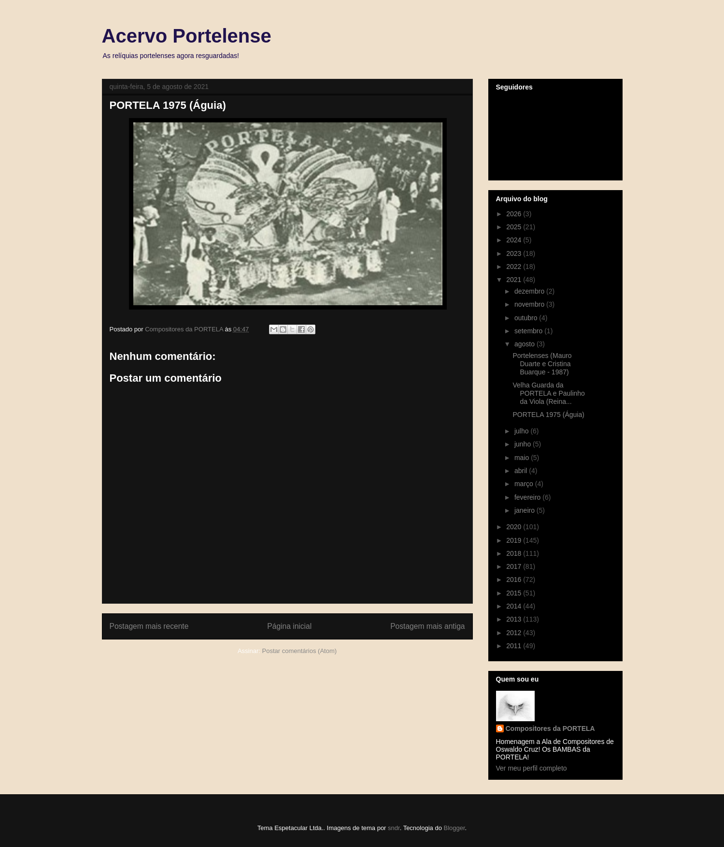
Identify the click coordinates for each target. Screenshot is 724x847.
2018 (514, 553)
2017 (514, 566)
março (524, 484)
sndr (394, 828)
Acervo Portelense (186, 35)
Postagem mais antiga (427, 626)
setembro (529, 331)
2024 (514, 240)
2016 (514, 579)
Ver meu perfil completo (531, 768)
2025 (514, 227)
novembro (530, 304)
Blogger (454, 828)
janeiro (525, 510)
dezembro (530, 291)
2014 (514, 606)
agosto (525, 344)
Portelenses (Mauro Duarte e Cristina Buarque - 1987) (541, 364)
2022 (514, 266)
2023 (514, 253)
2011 (514, 646)
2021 (514, 279)
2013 (514, 619)
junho (523, 444)
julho (522, 431)
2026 (514, 214)
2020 (514, 527)
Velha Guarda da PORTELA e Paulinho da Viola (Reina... (548, 393)
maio (522, 457)
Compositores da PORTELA (550, 728)
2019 (514, 540)
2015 (514, 593)
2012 (514, 633)
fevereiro (528, 497)
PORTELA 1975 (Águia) (548, 414)
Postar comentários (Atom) (299, 650)
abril (521, 471)
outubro (526, 318)
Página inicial (289, 626)
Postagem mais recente (149, 626)
